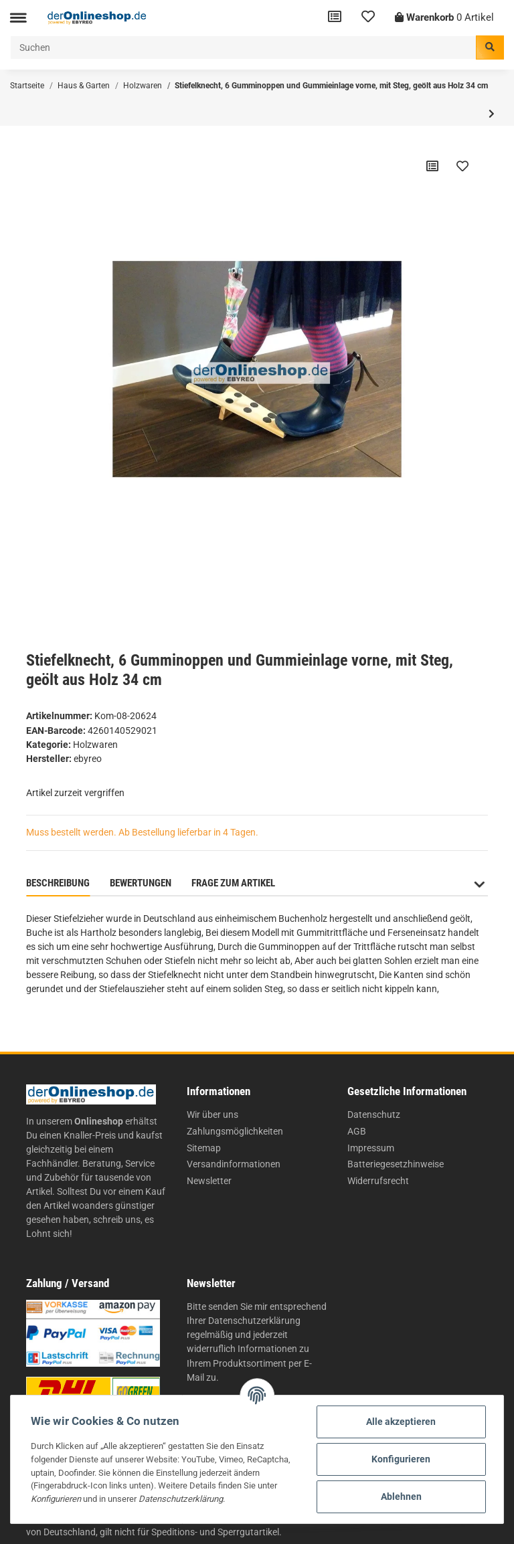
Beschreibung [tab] (58, 883)
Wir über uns (212, 1114)
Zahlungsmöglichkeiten (235, 1131)
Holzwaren (95, 744)
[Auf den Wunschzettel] (462, 166)
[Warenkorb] (444, 17)
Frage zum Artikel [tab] (233, 883)
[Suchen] (243, 47)
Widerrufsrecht (378, 1180)
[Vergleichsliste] (334, 17)
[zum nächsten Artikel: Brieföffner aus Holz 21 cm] (491, 114)
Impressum (370, 1148)
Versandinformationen (233, 1164)
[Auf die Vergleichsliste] (432, 166)
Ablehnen (401, 1496)
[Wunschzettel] (368, 17)
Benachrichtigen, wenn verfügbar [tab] (374, 883)
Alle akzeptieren (401, 1421)
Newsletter (209, 1180)
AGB (356, 1131)
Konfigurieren (400, 1459)
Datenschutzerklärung (254, 1320)
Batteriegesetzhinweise (395, 1164)
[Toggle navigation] (18, 17)
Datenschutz (373, 1114)
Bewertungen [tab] (140, 883)
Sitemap (204, 1148)
